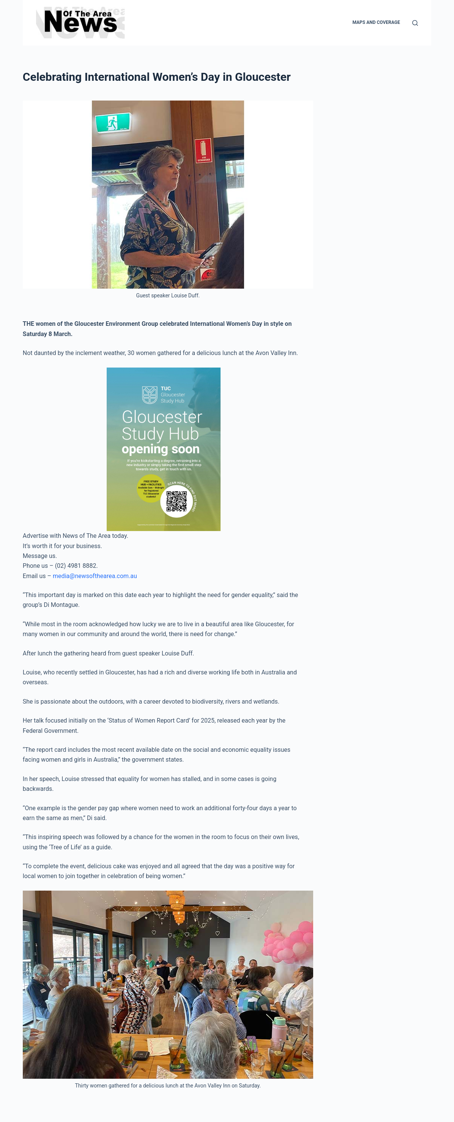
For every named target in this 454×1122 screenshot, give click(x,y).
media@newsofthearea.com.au (95, 576)
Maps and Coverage (376, 22)
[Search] (415, 23)
